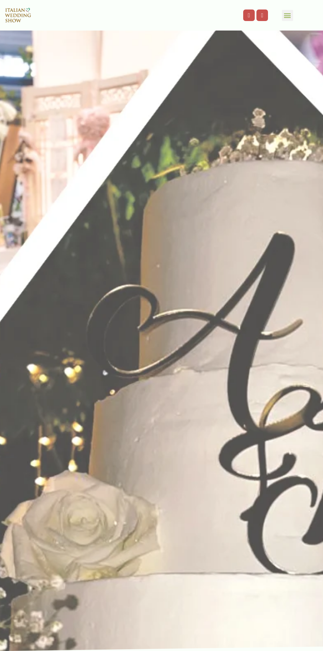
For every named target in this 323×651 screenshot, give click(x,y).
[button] (287, 15)
